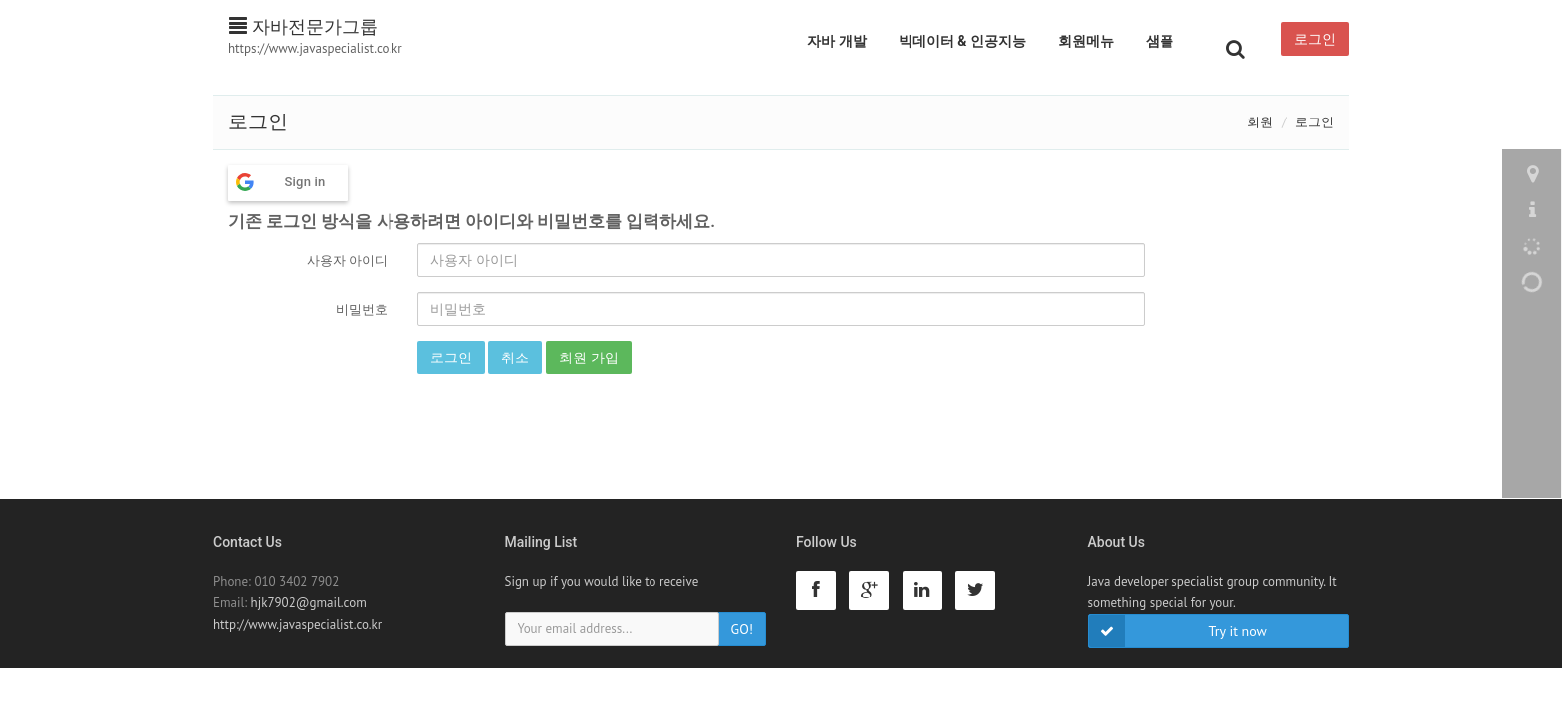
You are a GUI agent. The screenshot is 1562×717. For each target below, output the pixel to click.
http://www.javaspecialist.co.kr (297, 624)
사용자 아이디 (347, 260)
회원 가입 (589, 357)
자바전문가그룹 (303, 26)
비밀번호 (362, 309)
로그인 (1315, 39)
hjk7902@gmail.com (309, 603)
